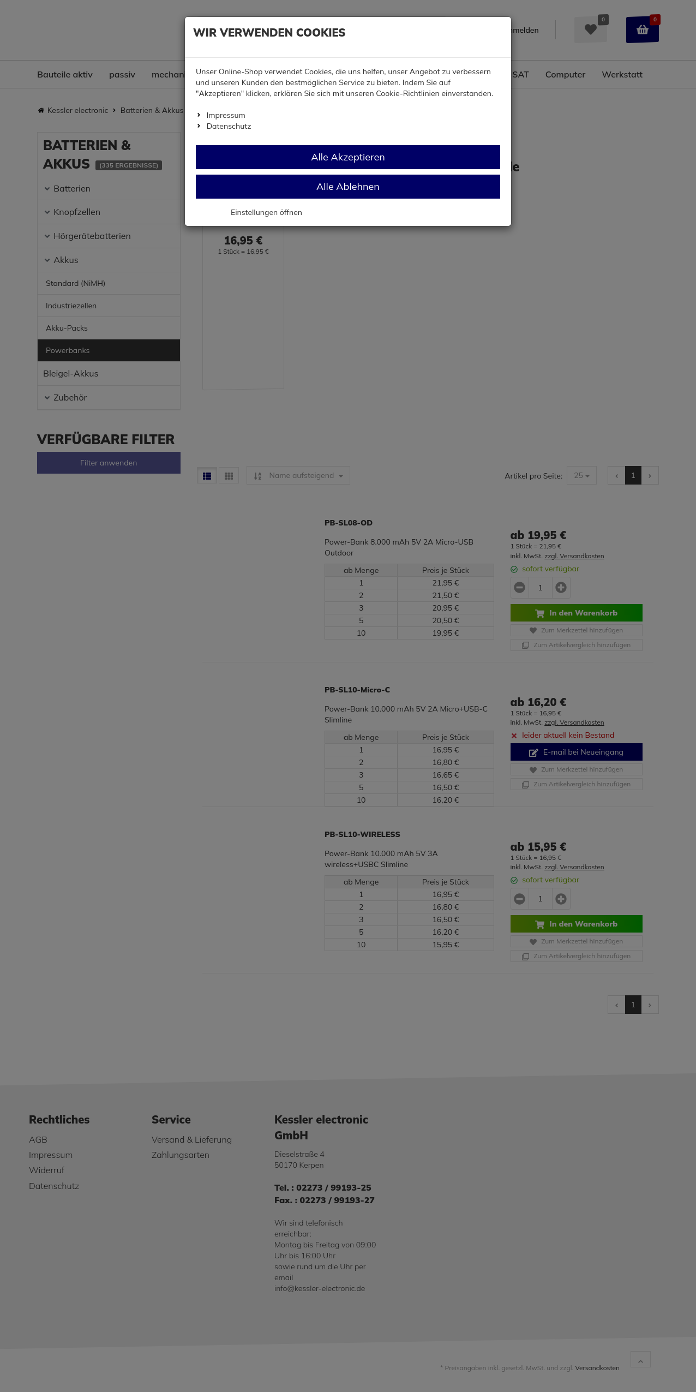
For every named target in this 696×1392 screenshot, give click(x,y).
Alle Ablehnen (348, 186)
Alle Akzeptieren (348, 157)
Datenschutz (229, 126)
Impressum (226, 115)
